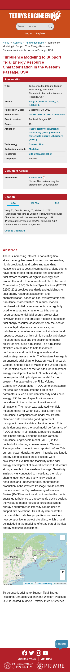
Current (33, 144)
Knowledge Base (34, 42)
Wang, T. (53, 101)
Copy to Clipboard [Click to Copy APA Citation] (15, 230)
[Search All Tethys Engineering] (35, 26)
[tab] (15, 204)
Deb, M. (43, 101)
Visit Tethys (46, 659)
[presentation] (35, 558)
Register (40, 33)
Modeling (34, 149)
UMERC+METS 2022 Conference (47, 114)
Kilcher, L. (34, 105)
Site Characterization (40, 154)
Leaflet (27, 583)
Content (17, 42)
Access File (35, 177)
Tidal (41, 144)
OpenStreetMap (44, 583)
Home (6, 42)
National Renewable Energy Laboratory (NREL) (46, 136)
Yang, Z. (33, 101)
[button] (62, 572)
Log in (28, 33)
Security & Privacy (27, 659)
